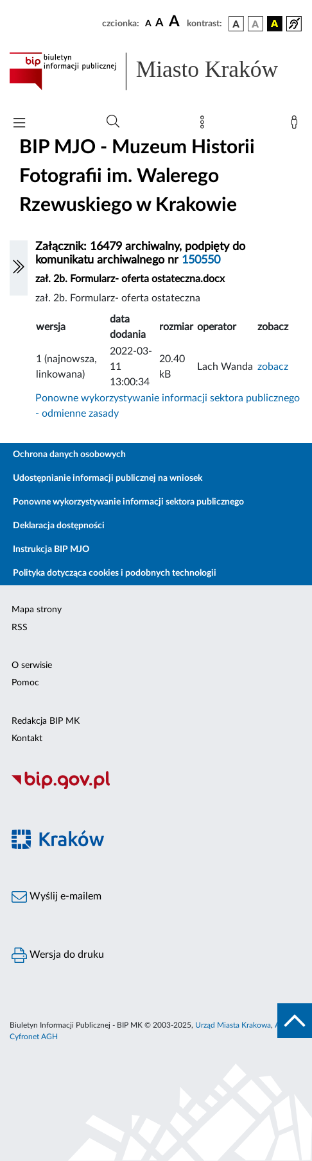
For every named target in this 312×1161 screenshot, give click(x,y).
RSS (20, 627)
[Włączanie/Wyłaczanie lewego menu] (19, 268)
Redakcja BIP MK (46, 721)
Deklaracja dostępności (59, 525)
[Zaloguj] (296, 125)
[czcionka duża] (176, 21)
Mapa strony (37, 609)
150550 (201, 260)
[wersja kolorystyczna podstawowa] (236, 23)
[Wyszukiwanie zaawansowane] (113, 121)
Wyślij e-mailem (56, 897)
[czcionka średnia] (159, 23)
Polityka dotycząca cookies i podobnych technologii (114, 573)
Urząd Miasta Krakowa (233, 1025)
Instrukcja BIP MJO (51, 549)
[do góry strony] (294, 1020)
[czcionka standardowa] (148, 23)
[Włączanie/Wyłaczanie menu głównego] (19, 124)
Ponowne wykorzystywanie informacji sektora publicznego (128, 501)
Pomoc (25, 682)
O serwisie (32, 665)
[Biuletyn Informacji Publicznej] (156, 787)
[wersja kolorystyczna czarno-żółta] (274, 23)
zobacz (272, 367)
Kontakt (27, 738)
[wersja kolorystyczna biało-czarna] (255, 23)
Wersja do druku (58, 955)
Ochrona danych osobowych (69, 454)
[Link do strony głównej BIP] (156, 71)
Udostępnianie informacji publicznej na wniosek (107, 478)
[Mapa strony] (205, 125)
